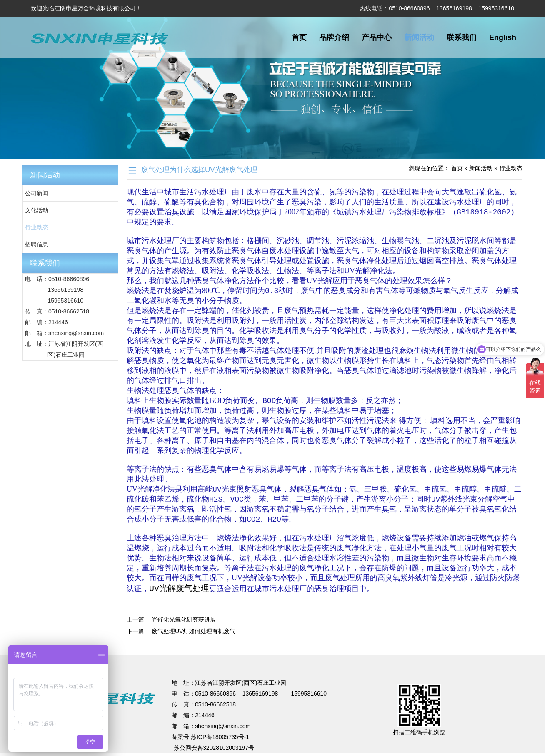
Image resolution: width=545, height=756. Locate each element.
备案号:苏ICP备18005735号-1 (210, 739)
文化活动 (36, 210)
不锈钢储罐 (232, 654)
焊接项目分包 (173, 654)
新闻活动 (419, 37)
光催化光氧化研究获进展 (184, 622)
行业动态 (36, 227)
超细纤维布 (355, 654)
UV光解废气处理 (179, 591)
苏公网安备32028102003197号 (214, 750)
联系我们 (462, 37)
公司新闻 (36, 193)
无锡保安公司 (290, 654)
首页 (299, 37)
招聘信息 (36, 244)
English (502, 37)
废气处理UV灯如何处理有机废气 (193, 634)
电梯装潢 (204, 654)
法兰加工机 (324, 654)
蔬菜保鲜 (260, 654)
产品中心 (377, 37)
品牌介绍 (334, 37)
